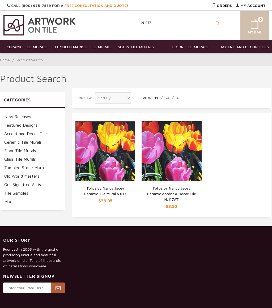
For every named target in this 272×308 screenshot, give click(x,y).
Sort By (84, 98)
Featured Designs (20, 125)
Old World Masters (21, 176)
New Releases (17, 116)
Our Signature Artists (24, 184)
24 (167, 98)
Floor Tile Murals (190, 47)
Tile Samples (16, 193)
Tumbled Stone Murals (25, 167)
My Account (251, 5)
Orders (222, 5)
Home (5, 60)
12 (156, 98)
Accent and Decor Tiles (244, 47)
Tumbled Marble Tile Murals (81, 47)
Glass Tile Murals (136, 47)
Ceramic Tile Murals (27, 47)
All (178, 98)
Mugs (9, 201)
